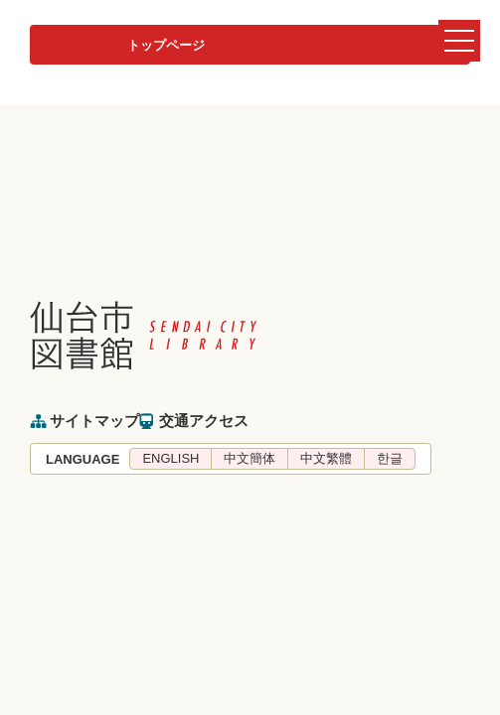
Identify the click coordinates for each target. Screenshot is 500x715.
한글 (390, 458)
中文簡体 (249, 458)
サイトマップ (94, 420)
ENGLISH (170, 458)
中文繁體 (326, 458)
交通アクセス (204, 420)
